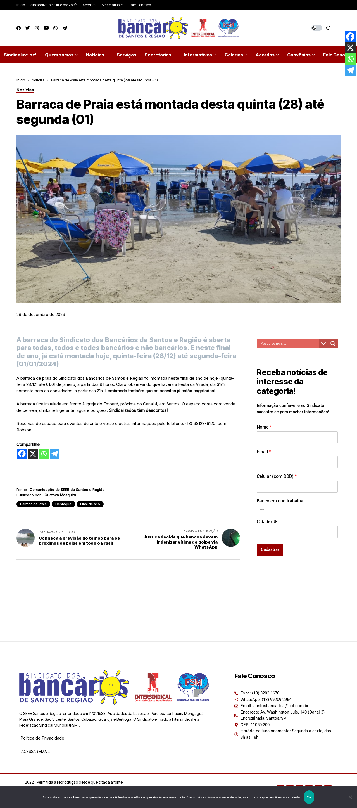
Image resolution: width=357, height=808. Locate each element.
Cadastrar (270, 549)
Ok (309, 797)
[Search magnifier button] (333, 343)
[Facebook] (22, 454)
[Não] (350, 797)
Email (264, 451)
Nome (264, 427)
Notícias (38, 80)
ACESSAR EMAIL (35, 751)
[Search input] (289, 343)
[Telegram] (54, 454)
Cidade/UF (267, 521)
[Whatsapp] (44, 454)
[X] (33, 454)
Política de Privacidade (42, 738)
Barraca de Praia (33, 504)
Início (20, 80)
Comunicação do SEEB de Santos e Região (67, 489)
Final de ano (90, 504)
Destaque (63, 504)
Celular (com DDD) (277, 476)
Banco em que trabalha (280, 501)
